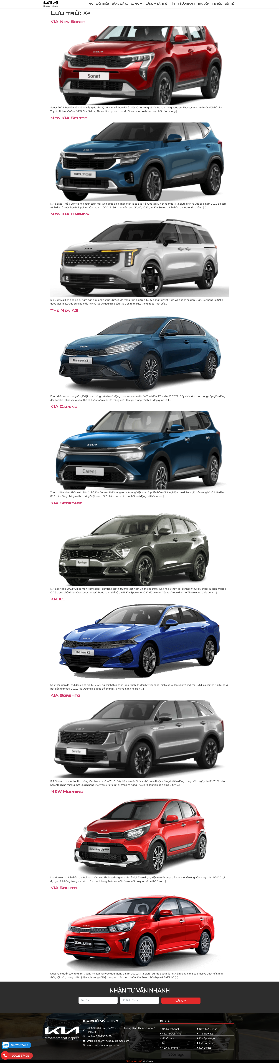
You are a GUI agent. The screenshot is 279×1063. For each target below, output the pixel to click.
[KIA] (90, 3)
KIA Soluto (63, 887)
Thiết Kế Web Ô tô (134, 1061)
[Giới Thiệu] (102, 3)
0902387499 (19, 1045)
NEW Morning (66, 791)
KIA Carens (63, 406)
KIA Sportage (66, 502)
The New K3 (64, 310)
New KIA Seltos (68, 117)
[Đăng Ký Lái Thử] (156, 3)
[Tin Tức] (216, 3)
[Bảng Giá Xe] (119, 3)
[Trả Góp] (203, 3)
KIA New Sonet (67, 21)
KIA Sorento (65, 695)
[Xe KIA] (136, 3)
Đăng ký (181, 1000)
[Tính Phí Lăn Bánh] (182, 3)
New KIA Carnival (71, 213)
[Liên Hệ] (229, 3)
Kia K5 (58, 599)
